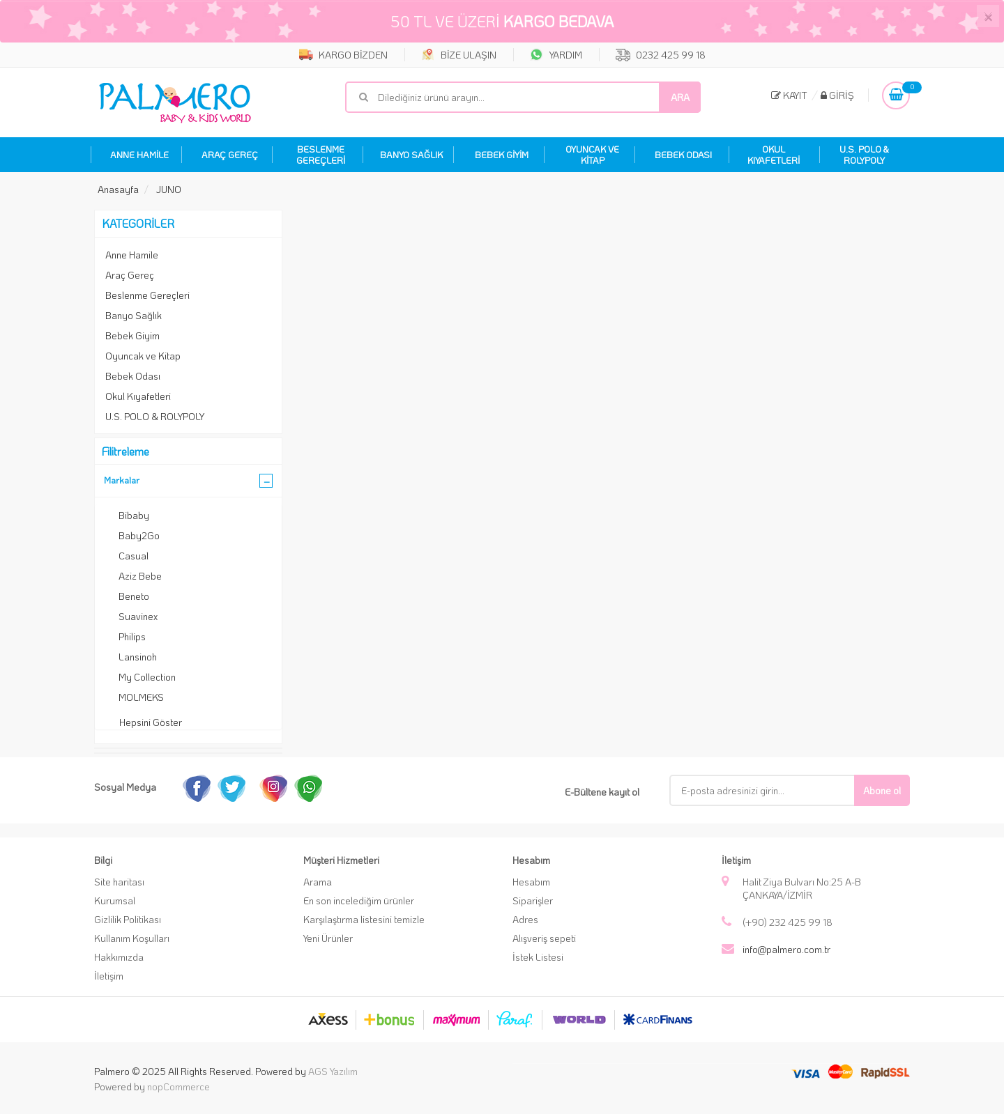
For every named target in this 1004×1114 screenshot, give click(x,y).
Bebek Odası (132, 375)
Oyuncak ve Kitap (143, 355)
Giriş (837, 95)
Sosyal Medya (125, 787)
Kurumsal (114, 900)
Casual (134, 555)
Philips (132, 636)
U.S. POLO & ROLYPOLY (154, 416)
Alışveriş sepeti (544, 938)
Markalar (121, 480)
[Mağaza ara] (523, 97)
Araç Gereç (129, 274)
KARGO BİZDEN (343, 54)
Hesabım (531, 881)
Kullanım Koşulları (131, 938)
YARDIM (556, 54)
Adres (525, 919)
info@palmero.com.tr (786, 949)
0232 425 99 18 (661, 54)
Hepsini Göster (150, 722)
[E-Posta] (772, 790)
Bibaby (134, 515)
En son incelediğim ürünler (358, 900)
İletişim (108, 975)
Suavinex (138, 616)
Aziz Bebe (140, 575)
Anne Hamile (131, 254)
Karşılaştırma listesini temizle (364, 919)
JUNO (168, 189)
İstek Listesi (537, 957)
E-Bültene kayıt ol (602, 791)
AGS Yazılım (333, 1071)
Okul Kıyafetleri (138, 396)
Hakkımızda (119, 957)
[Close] (988, 16)
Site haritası (119, 881)
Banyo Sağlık (133, 315)
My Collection (147, 676)
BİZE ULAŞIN (458, 54)
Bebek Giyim (132, 335)
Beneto (134, 596)
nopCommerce (178, 1086)
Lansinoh (138, 656)
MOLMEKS (141, 697)
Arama (317, 881)
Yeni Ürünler (328, 938)
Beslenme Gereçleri (147, 295)
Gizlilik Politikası (127, 919)
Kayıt (789, 95)
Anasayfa (118, 189)
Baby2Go (139, 535)
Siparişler (532, 900)
